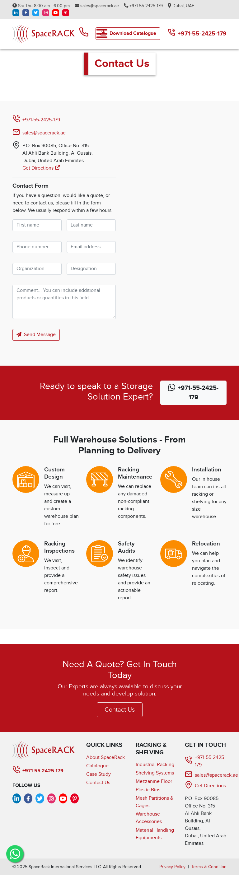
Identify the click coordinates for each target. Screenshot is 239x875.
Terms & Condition (209, 866)
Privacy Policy (172, 866)
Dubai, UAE (181, 5)
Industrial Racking (155, 765)
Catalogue (97, 766)
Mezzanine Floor (154, 781)
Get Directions (41, 168)
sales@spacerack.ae (97, 5)
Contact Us (120, 710)
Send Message (36, 335)
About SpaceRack (105, 757)
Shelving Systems (155, 773)
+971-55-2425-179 (143, 5)
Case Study (98, 774)
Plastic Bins (148, 790)
